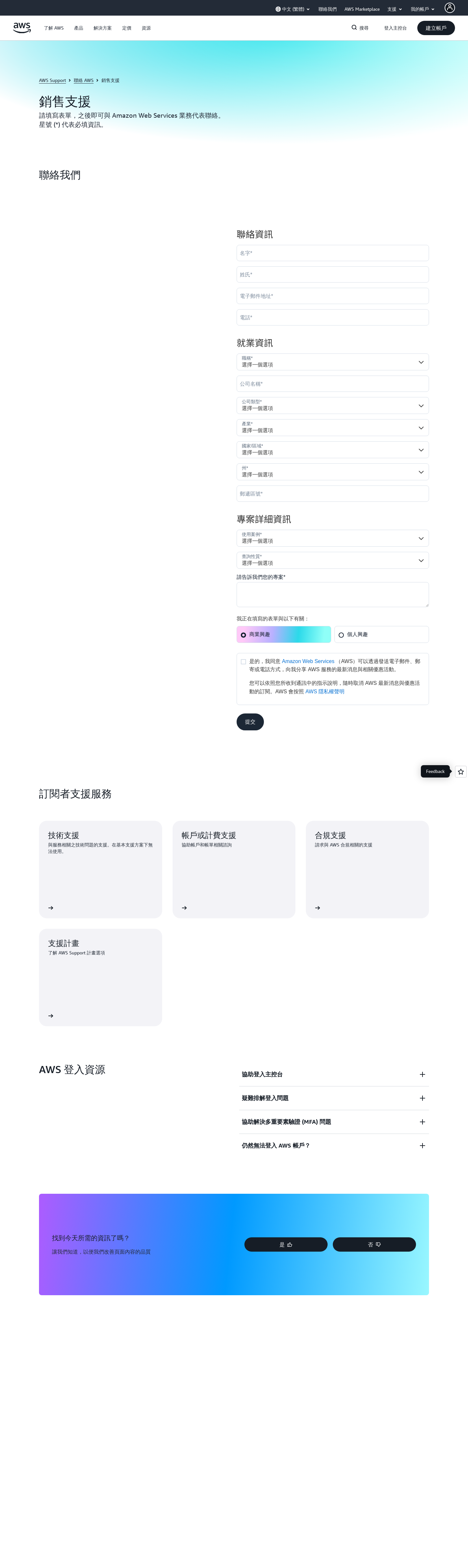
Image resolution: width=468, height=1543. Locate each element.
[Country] (333, 450)
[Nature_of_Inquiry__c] (333, 560)
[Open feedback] (461, 772)
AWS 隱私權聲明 (325, 691)
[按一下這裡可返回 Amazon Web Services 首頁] (22, 31)
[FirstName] (333, 253)
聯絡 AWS (84, 80)
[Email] (333, 296)
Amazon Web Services (308, 661)
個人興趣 (353, 634)
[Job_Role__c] (333, 362)
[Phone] (333, 317)
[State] (333, 472)
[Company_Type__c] (333, 405)
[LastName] (333, 274)
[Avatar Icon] (450, 8)
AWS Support (52, 80)
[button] (54, 28)
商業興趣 (255, 634)
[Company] (333, 384)
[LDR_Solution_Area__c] (333, 538)
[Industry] (333, 427)
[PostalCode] (333, 494)
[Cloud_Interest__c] (333, 594)
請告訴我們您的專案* (261, 577)
